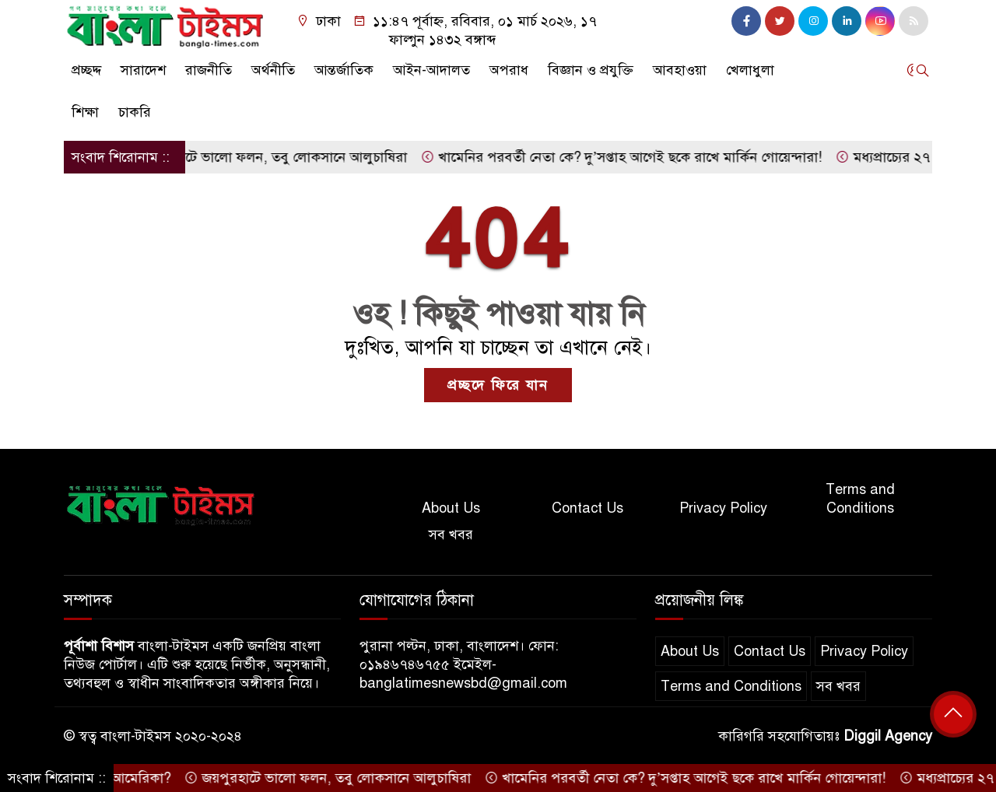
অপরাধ (508, 70)
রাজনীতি (208, 70)
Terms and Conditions (860, 499)
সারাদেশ (143, 70)
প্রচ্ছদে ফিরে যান (498, 385)
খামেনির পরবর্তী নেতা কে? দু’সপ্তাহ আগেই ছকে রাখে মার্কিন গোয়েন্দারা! (627, 157)
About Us (451, 508)
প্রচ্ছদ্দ (86, 70)
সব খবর (451, 534)
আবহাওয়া (680, 70)
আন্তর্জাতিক (344, 70)
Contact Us (587, 508)
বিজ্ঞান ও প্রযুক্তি (590, 70)
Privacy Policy (723, 508)
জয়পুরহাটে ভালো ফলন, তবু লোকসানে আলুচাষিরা (269, 157)
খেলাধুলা (750, 70)
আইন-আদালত (431, 70)
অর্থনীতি (273, 70)
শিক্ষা (85, 112)
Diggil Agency (887, 736)
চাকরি (134, 112)
